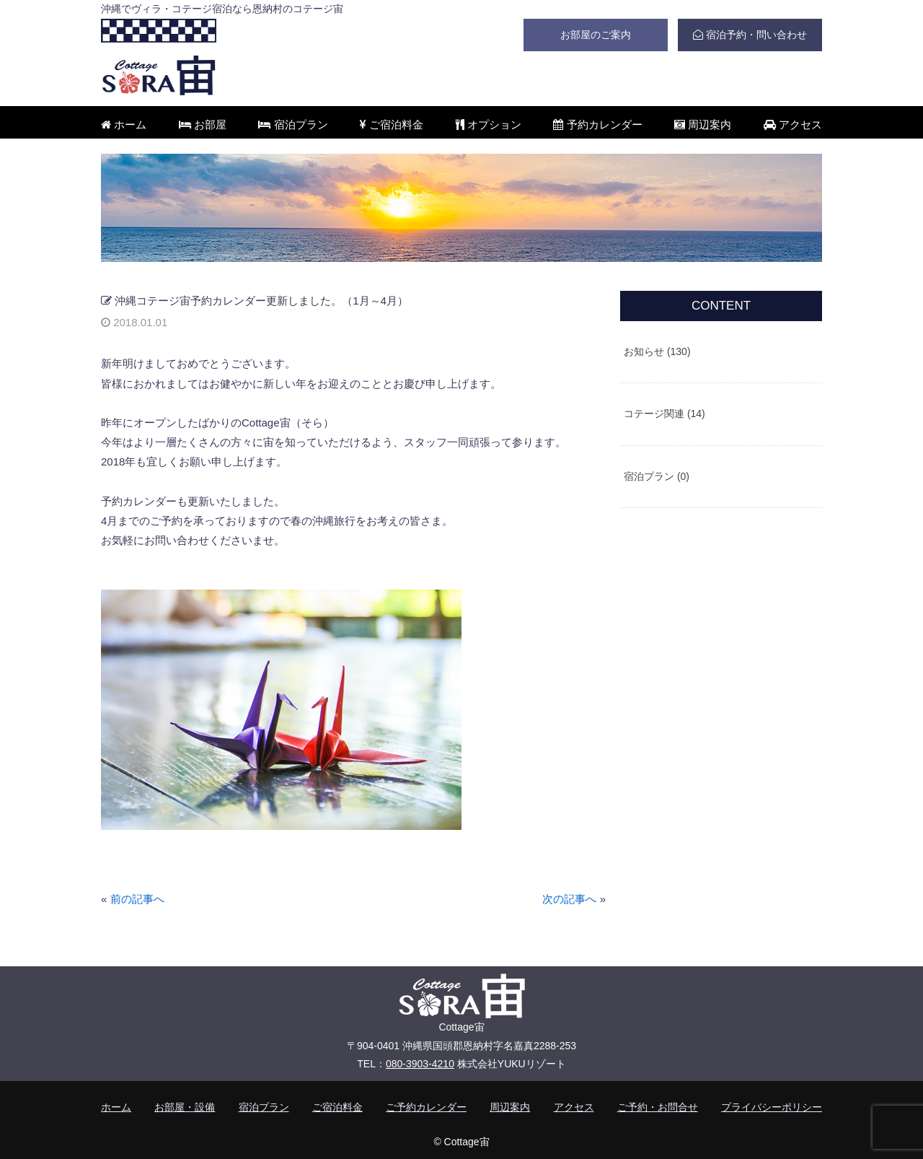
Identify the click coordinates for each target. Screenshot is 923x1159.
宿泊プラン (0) (656, 476)
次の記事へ (569, 899)
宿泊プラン (292, 124)
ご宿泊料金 (391, 124)
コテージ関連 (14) (664, 413)
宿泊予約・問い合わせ (750, 34)
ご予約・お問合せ (657, 1107)
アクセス (793, 124)
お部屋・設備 (184, 1107)
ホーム (123, 124)
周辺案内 (702, 124)
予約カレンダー (597, 124)
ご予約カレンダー (426, 1107)
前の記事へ (137, 899)
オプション (488, 124)
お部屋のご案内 (595, 34)
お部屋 (202, 124)
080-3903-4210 (420, 1064)
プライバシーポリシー (771, 1107)
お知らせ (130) (657, 351)
